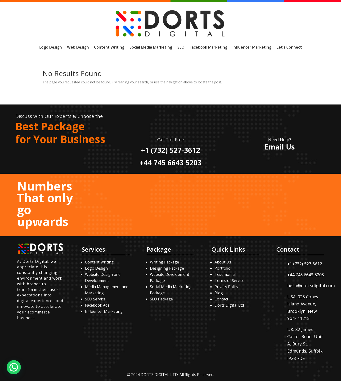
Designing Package (167, 268)
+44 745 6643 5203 (170, 163)
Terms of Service (229, 280)
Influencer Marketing (252, 47)
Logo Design (50, 47)
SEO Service (95, 299)
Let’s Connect (289, 47)
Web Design (78, 47)
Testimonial (225, 274)
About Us (223, 262)
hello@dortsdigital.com (311, 285)
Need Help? (279, 139)
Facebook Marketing (208, 47)
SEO (180, 47)
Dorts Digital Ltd (229, 305)
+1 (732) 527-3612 (170, 150)
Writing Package (165, 262)
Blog (219, 292)
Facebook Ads (97, 305)
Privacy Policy (226, 286)
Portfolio (222, 268)
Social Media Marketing (151, 47)
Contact (221, 299)
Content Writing (109, 47)
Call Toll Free (170, 139)
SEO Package (161, 299)
